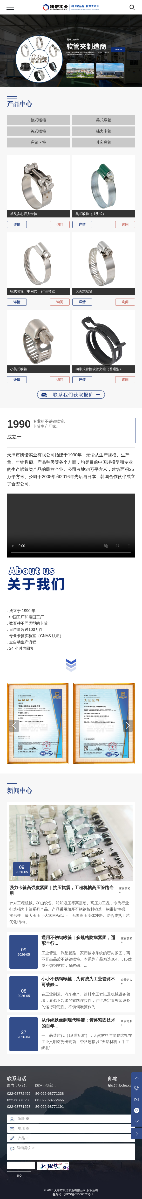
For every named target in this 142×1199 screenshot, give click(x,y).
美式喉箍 (103, 120)
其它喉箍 (103, 142)
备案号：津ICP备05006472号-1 (73, 1194)
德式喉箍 (38, 120)
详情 (17, 224)
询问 (59, 224)
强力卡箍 (103, 131)
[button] (14, 726)
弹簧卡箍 (38, 142)
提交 (19, 1176)
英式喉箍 (38, 131)
